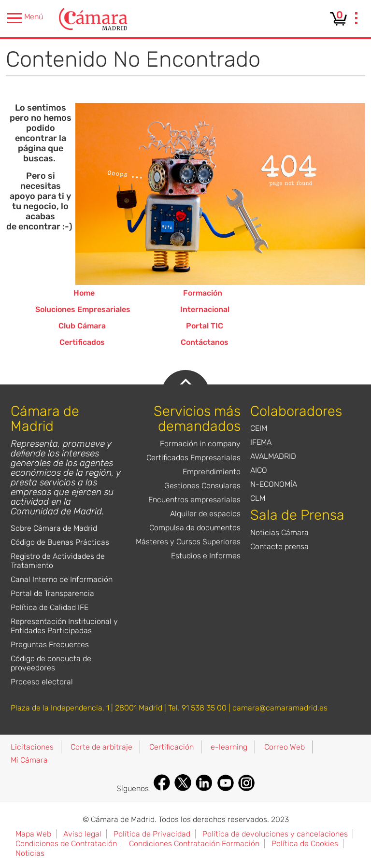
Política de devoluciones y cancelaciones (275, 833)
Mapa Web (33, 833)
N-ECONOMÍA (273, 484)
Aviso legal (82, 833)
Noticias (29, 853)
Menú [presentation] (25, 18)
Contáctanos (204, 342)
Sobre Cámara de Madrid (54, 528)
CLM (257, 498)
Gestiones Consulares (202, 485)
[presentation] (356, 19)
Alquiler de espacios (205, 513)
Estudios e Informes (206, 555)
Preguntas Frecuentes (50, 644)
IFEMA (260, 442)
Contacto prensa (279, 546)
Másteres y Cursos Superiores (188, 541)
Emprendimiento (212, 471)
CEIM (258, 428)
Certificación (171, 747)
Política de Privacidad (152, 833)
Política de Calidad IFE (49, 607)
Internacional (204, 309)
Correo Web (284, 747)
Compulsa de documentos (195, 527)
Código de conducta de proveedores (51, 663)
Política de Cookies (304, 843)
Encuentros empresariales (194, 499)
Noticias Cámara (279, 532)
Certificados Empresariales (193, 457)
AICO (258, 470)
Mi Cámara (29, 760)
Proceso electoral (42, 681)
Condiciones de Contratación (66, 843)
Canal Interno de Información (62, 579)
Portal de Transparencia (52, 593)
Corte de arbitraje (101, 747)
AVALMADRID (273, 456)
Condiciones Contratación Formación (194, 843)
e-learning (229, 747)
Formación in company (200, 443)
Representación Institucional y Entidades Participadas (64, 626)
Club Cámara (82, 325)
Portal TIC (204, 325)
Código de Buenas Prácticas (60, 542)
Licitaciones (32, 747)
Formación (202, 293)
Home (84, 293)
